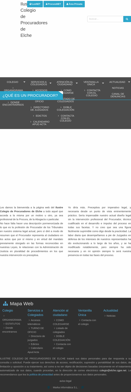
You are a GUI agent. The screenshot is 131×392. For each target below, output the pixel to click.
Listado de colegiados (65, 100)
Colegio (12, 82)
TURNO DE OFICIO (39, 100)
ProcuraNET (53, 4)
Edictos (39, 115)
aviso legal (65, 381)
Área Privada (74, 4)
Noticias (109, 315)
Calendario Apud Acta (39, 123)
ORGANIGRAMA (13, 89)
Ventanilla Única (91, 83)
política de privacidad (41, 374)
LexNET (35, 4)
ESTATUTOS (11, 323)
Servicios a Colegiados (39, 83)
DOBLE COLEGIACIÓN (65, 108)
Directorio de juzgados (39, 108)
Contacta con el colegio (65, 118)
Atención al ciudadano (65, 83)
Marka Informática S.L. (65, 387)
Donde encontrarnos (13, 103)
